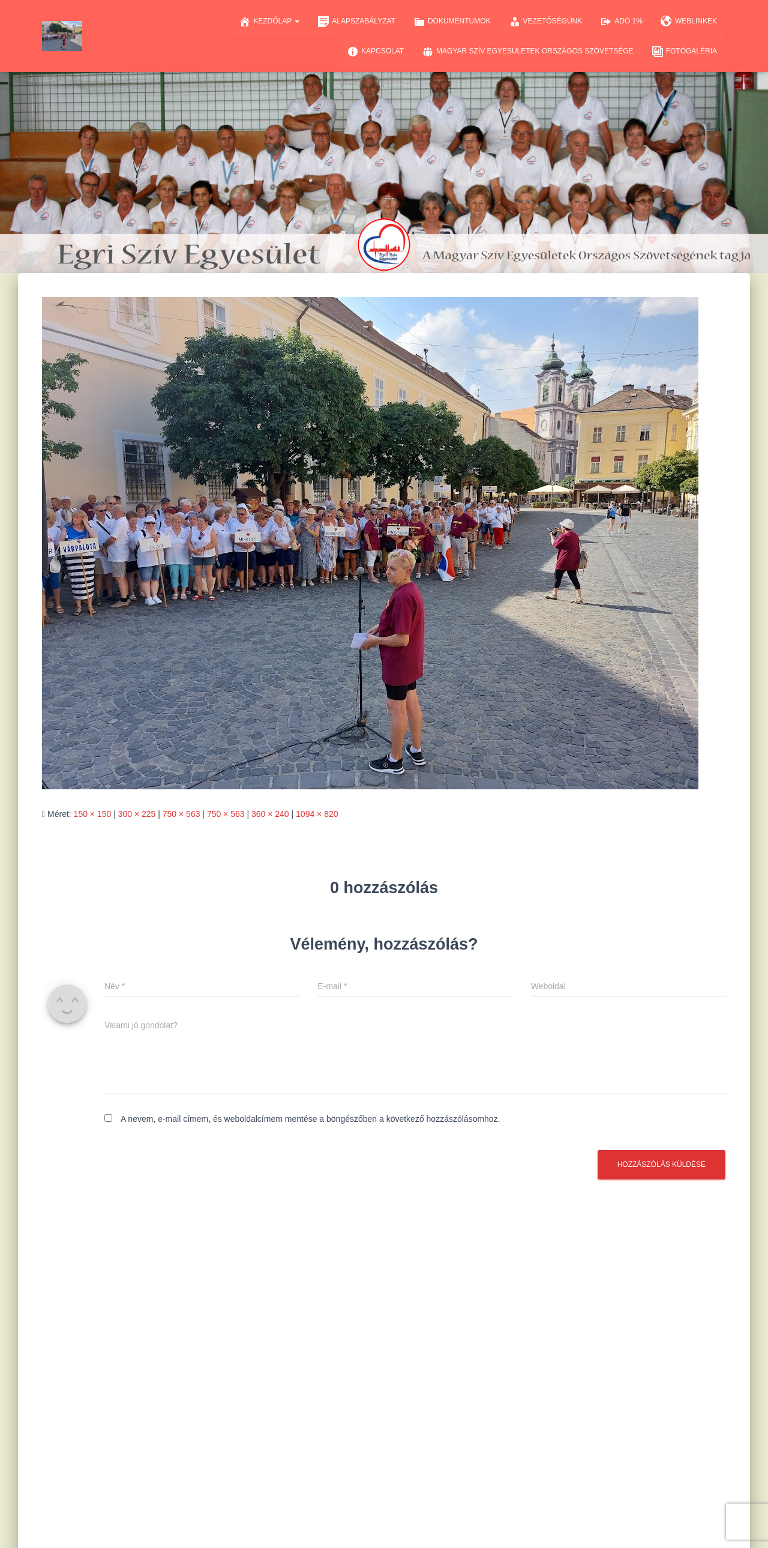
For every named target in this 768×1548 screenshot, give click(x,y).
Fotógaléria (684, 52)
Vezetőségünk (546, 22)
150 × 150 (93, 814)
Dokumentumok (452, 22)
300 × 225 (137, 814)
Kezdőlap (269, 22)
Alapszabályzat (356, 22)
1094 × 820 (317, 814)
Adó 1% (621, 22)
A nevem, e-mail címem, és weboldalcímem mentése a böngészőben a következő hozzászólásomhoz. (310, 1119)
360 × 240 (270, 814)
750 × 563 (181, 814)
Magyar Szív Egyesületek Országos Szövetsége (528, 52)
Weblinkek (689, 22)
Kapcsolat (375, 52)
